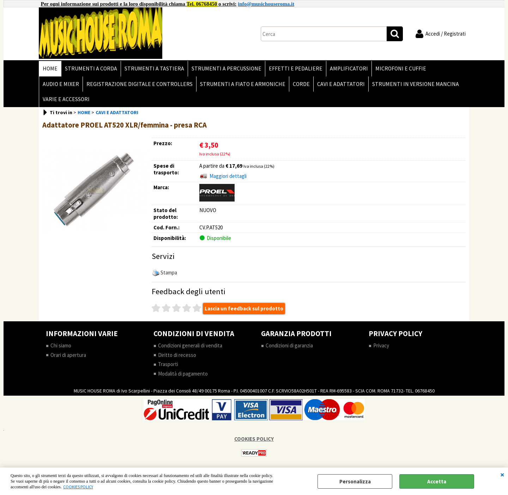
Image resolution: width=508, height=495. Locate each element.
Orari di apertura (68, 355)
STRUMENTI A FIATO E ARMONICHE (242, 84)
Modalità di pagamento (183, 373)
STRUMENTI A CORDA (91, 68)
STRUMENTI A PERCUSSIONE (226, 68)
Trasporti (168, 364)
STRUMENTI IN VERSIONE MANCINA (415, 84)
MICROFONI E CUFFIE (400, 68)
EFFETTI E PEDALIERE (295, 68)
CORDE (301, 84)
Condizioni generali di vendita (190, 345)
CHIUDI (502, 474)
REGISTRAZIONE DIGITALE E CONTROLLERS (139, 84)
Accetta (436, 481)
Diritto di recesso (177, 355)
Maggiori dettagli (228, 176)
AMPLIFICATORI (349, 68)
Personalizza (355, 481)
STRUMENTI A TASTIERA (154, 68)
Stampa (169, 272)
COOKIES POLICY (78, 486)
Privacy (381, 345)
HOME (50, 68)
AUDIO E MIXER (61, 84)
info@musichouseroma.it (266, 4)
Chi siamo (60, 345)
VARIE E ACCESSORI (66, 99)
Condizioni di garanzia (289, 345)
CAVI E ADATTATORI (341, 84)
